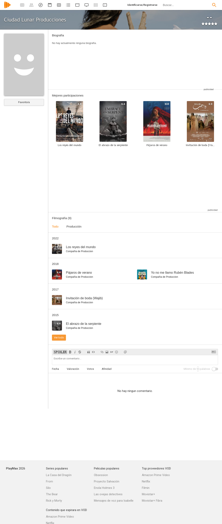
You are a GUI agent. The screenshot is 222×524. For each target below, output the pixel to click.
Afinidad (106, 368)
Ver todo (59, 337)
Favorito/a (24, 102)
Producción (74, 226)
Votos (90, 368)
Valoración (73, 368)
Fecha (55, 368)
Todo (55, 226)
